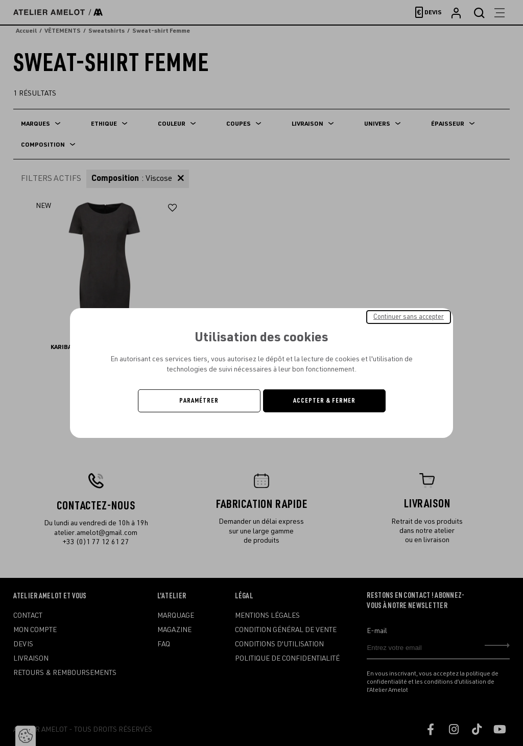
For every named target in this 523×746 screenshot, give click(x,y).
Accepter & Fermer (324, 401)
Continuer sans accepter (408, 317)
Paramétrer (199, 401)
